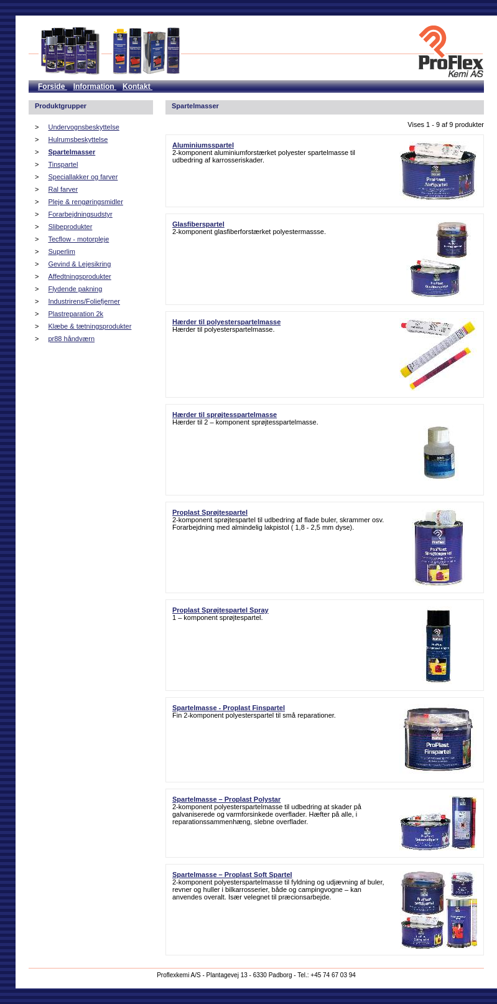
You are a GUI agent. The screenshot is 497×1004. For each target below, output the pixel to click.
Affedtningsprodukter (79, 276)
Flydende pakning (75, 289)
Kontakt (137, 86)
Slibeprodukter (70, 226)
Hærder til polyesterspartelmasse (226, 322)
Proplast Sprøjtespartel (210, 512)
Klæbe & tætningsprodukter (89, 326)
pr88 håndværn (71, 338)
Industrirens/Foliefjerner (84, 301)
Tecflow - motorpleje (78, 239)
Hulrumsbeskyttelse (78, 139)
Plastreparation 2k (75, 313)
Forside (52, 86)
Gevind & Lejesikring (79, 264)
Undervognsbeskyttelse (83, 127)
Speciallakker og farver (83, 177)
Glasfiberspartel (198, 224)
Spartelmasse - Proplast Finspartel (228, 707)
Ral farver (63, 189)
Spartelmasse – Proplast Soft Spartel (232, 874)
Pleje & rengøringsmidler (85, 201)
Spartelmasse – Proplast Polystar (226, 799)
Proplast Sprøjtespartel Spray (220, 610)
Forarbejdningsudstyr (80, 214)
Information (94, 86)
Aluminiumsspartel (203, 145)
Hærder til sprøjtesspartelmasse (224, 414)
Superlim (61, 251)
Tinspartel (63, 164)
